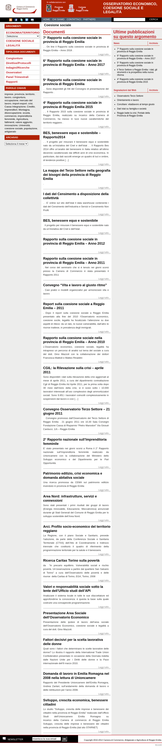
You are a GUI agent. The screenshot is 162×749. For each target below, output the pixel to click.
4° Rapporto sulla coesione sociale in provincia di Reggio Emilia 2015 (135, 80)
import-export (19, 103)
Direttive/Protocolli (18, 63)
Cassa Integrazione (15, 106)
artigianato (10, 131)
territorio (30, 94)
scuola (26, 112)
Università (24, 125)
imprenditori (11, 109)
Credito (31, 106)
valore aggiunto (23, 122)
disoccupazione (13, 112)
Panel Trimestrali (17, 76)
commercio (11, 116)
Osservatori (14, 72)
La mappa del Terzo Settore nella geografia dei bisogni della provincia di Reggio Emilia (76, 175)
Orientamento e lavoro (128, 100)
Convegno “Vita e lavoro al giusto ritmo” (75, 285)
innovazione (11, 125)
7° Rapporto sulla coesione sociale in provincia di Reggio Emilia (135, 50)
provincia (19, 94)
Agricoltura (22, 119)
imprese (9, 94)
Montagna (24, 109)
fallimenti (9, 122)
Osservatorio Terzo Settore (130, 96)
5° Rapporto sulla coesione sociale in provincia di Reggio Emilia (135, 64)
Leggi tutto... (104, 54)
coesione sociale (14, 128)
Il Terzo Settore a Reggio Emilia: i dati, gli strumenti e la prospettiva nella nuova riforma (137, 72)
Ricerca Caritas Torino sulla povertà (71, 560)
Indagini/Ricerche (18, 67)
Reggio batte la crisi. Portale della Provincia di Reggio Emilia (133, 114)
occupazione (11, 100)
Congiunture (14, 58)
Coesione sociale (20, 40)
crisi (30, 103)
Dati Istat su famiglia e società (131, 108)
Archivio (153, 43)
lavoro (8, 97)
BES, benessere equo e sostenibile (70, 220)
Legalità (13, 45)
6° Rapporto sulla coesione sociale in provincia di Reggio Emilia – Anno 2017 (136, 57)
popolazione (30, 128)
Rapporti (12, 81)
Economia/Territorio (23, 32)
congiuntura (18, 97)
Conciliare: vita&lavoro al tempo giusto (135, 104)
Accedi (158, 745)
